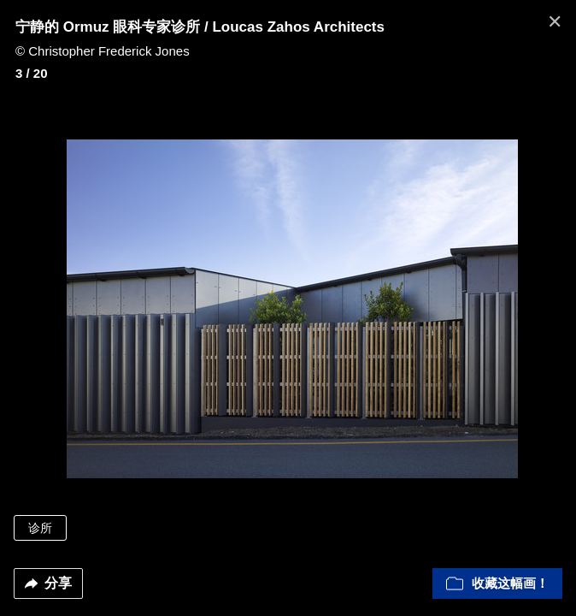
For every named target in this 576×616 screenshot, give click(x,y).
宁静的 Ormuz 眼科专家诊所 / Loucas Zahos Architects (200, 27)
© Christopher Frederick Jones (102, 51)
